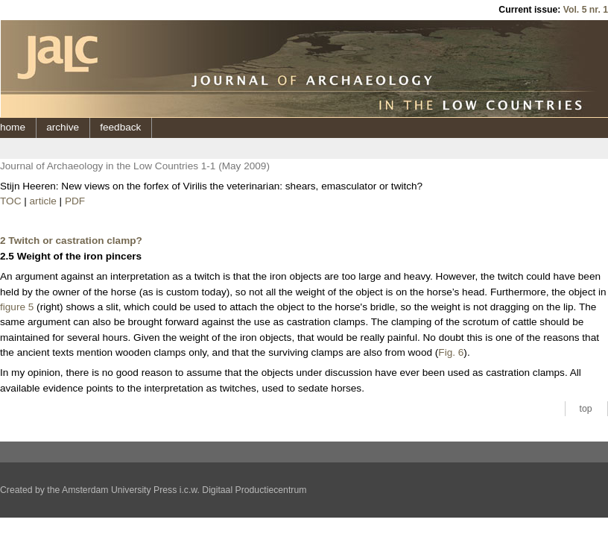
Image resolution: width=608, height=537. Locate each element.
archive (62, 127)
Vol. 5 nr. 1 (585, 9)
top (586, 408)
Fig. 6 (450, 352)
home (12, 127)
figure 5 (17, 307)
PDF (75, 201)
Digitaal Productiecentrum (254, 490)
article (43, 201)
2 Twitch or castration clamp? (71, 240)
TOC (10, 201)
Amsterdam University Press (119, 490)
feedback (120, 127)
